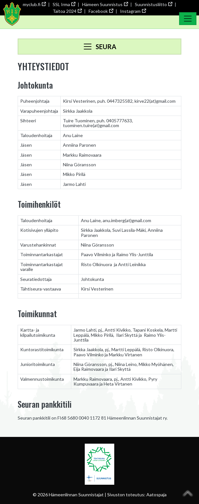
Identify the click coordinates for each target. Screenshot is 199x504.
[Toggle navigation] (99, 47)
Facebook (101, 11)
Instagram (133, 11)
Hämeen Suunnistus (105, 4)
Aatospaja (156, 494)
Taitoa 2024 (67, 11)
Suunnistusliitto (153, 4)
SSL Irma (64, 4)
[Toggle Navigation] (187, 18)
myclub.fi (34, 4)
